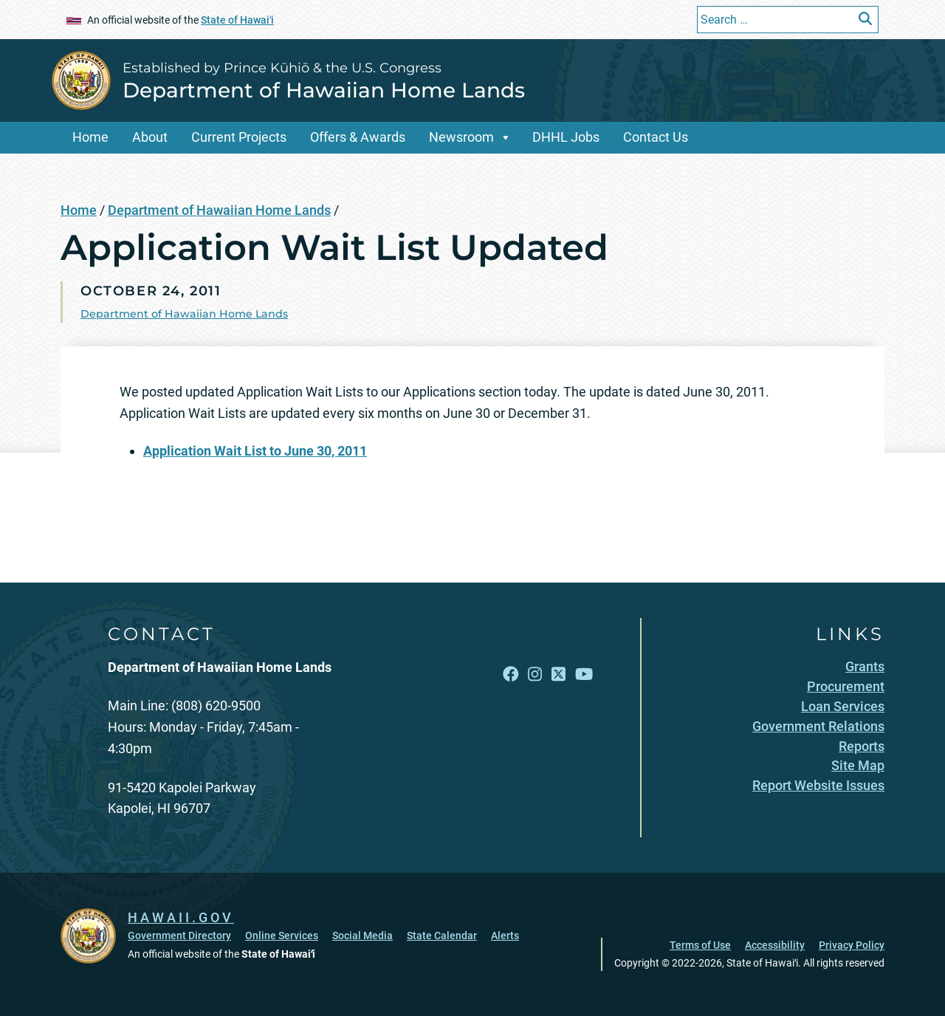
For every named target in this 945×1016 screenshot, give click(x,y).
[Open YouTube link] (584, 674)
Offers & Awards (357, 137)
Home (90, 137)
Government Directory (179, 935)
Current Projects (238, 137)
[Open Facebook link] (511, 674)
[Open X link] (558, 674)
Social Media (362, 935)
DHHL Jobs (565, 137)
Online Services (281, 935)
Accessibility (775, 945)
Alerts (505, 935)
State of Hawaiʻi (237, 20)
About (150, 137)
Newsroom (461, 137)
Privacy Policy (851, 945)
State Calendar (442, 935)
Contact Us (655, 137)
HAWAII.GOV (181, 917)
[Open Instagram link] (535, 674)
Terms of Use (700, 945)
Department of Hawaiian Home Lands (324, 90)
